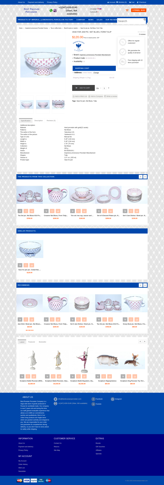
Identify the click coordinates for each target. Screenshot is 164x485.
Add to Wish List (81, 96)
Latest (22, 342)
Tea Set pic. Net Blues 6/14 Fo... (35, 215)
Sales (99, 20)
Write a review (112, 96)
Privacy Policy (52, 2)
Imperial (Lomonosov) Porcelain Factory (36, 28)
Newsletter (22, 471)
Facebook (96, 399)
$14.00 (112, 78)
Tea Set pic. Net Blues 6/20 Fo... (20, 324)
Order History (23, 464)
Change (96, 73)
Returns (56, 447)
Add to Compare (97, 96)
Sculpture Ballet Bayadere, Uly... (99, 381)
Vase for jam (80, 101)
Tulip (95, 101)
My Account (22, 461)
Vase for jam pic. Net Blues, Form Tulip (91, 28)
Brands (98, 443)
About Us (21, 2)
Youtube (96, 404)
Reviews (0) (51, 121)
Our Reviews (112, 20)
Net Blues (89, 101)
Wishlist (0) (122, 2)
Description (38, 121)
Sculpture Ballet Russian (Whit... (49, 381)
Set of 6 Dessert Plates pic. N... (114, 215)
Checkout (142, 2)
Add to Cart (85, 88)
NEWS (91, 20)
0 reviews (142, 34)
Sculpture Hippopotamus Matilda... (125, 382)
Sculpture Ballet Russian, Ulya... (74, 381)
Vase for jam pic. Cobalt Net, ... (29, 270)
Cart (133, 2)
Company (80, 20)
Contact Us (57, 443)
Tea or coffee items (56, 28)
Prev (19, 105)
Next (66, 105)
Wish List (21, 468)
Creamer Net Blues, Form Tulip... (62, 215)
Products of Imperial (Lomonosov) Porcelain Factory (45, 20)
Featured (31, 342)
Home (21, 28)
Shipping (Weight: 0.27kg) (82, 78)
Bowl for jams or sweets (71, 28)
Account (112, 2)
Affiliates (98, 450)
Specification (25, 121)
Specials (98, 454)
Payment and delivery (36, 2)
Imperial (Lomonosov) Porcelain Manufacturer (95, 55)
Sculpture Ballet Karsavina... (23, 381)
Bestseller (42, 342)
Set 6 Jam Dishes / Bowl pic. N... (141, 215)
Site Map (57, 450)
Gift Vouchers (100, 447)
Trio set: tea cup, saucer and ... (88, 215)
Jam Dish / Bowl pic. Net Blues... (47, 324)
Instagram (116, 399)
